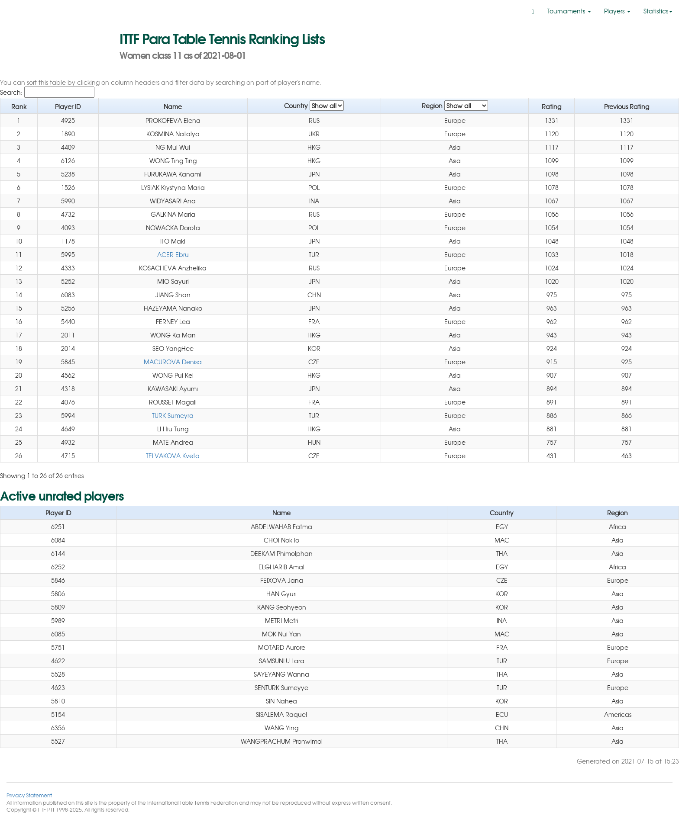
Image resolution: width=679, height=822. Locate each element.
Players (617, 10)
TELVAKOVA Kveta (173, 455)
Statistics (658, 10)
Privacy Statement (29, 795)
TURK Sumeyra (173, 415)
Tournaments (569, 10)
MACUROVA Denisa (173, 361)
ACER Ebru (173, 254)
